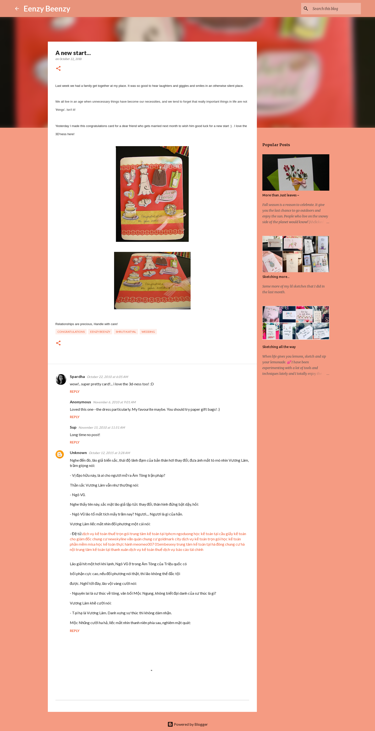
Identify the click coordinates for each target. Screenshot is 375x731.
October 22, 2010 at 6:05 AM (107, 377)
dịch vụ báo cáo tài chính (183, 549)
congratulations (71, 331)
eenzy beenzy (100, 331)
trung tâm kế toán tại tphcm (153, 533)
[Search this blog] (336, 8)
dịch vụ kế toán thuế (145, 549)
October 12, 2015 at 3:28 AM (109, 453)
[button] (58, 69)
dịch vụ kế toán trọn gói (201, 539)
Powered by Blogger (187, 724)
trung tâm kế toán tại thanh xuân (102, 549)
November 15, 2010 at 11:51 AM (101, 427)
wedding (148, 331)
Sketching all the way (279, 347)
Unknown (78, 452)
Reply (74, 391)
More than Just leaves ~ (280, 195)
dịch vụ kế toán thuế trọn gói (105, 533)
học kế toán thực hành (114, 544)
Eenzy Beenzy (47, 8)
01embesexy (165, 544)
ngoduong (184, 533)
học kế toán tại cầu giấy (213, 533)
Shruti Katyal (126, 331)
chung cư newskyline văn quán (117, 539)
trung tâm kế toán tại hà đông (200, 544)
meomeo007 (143, 544)
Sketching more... (275, 277)
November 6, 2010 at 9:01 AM (114, 402)
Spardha (77, 376)
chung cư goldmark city (161, 539)
